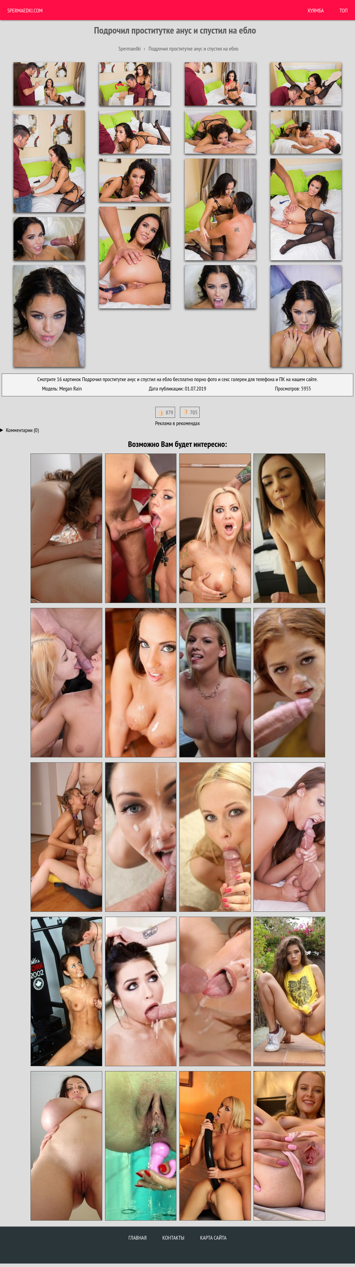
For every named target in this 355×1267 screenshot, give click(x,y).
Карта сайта (213, 1237)
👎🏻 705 (190, 412)
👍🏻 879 (165, 412)
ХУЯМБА (316, 10)
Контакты (173, 1237)
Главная (138, 1237)
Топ (343, 10)
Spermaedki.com (25, 10)
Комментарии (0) (22, 429)
